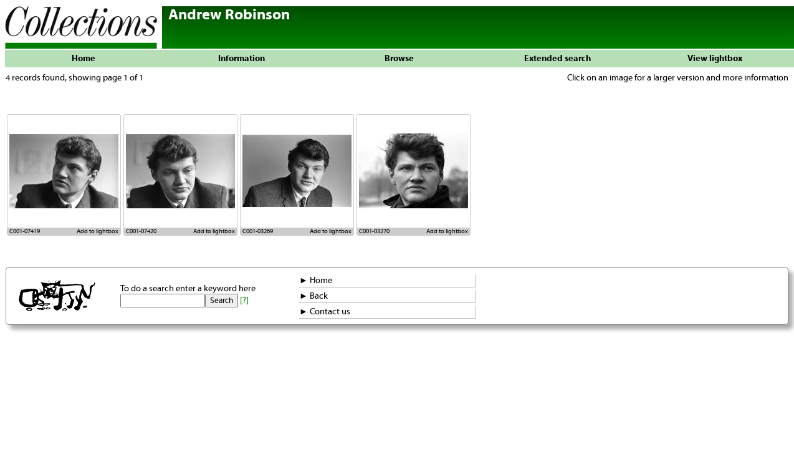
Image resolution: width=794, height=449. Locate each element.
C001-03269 (257, 231)
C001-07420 (141, 231)
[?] (244, 301)
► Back (313, 296)
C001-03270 (374, 231)
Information (241, 59)
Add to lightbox (97, 231)
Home (83, 59)
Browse (399, 59)
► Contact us (324, 312)
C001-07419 (24, 231)
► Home (315, 281)
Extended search (557, 59)
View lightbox (714, 59)
